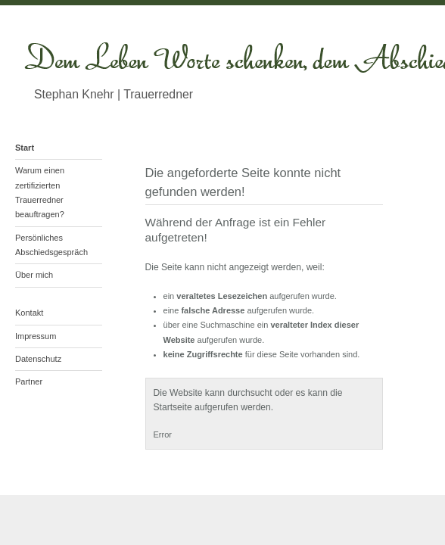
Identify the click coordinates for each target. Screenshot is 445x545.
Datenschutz (38, 358)
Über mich (34, 274)
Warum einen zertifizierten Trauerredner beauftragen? (39, 192)
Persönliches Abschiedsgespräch (51, 245)
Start (24, 147)
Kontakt (29, 312)
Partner (28, 381)
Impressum (35, 336)
